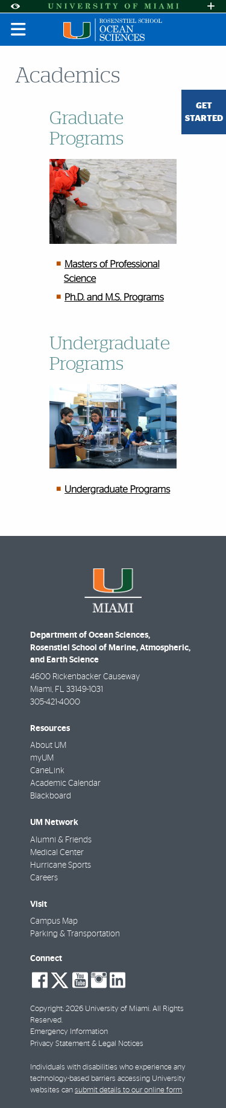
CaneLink (47, 771)
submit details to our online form (128, 1090)
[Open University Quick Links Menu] (211, 6)
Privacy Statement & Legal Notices (86, 1044)
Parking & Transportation (75, 934)
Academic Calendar (65, 783)
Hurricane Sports (60, 865)
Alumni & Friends (61, 840)
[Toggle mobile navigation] (18, 29)
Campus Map (54, 921)
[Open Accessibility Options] (15, 6)
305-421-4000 (55, 702)
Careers (44, 878)
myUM (42, 758)
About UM (48, 745)
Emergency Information (69, 1032)
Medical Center (57, 852)
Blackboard (50, 796)
